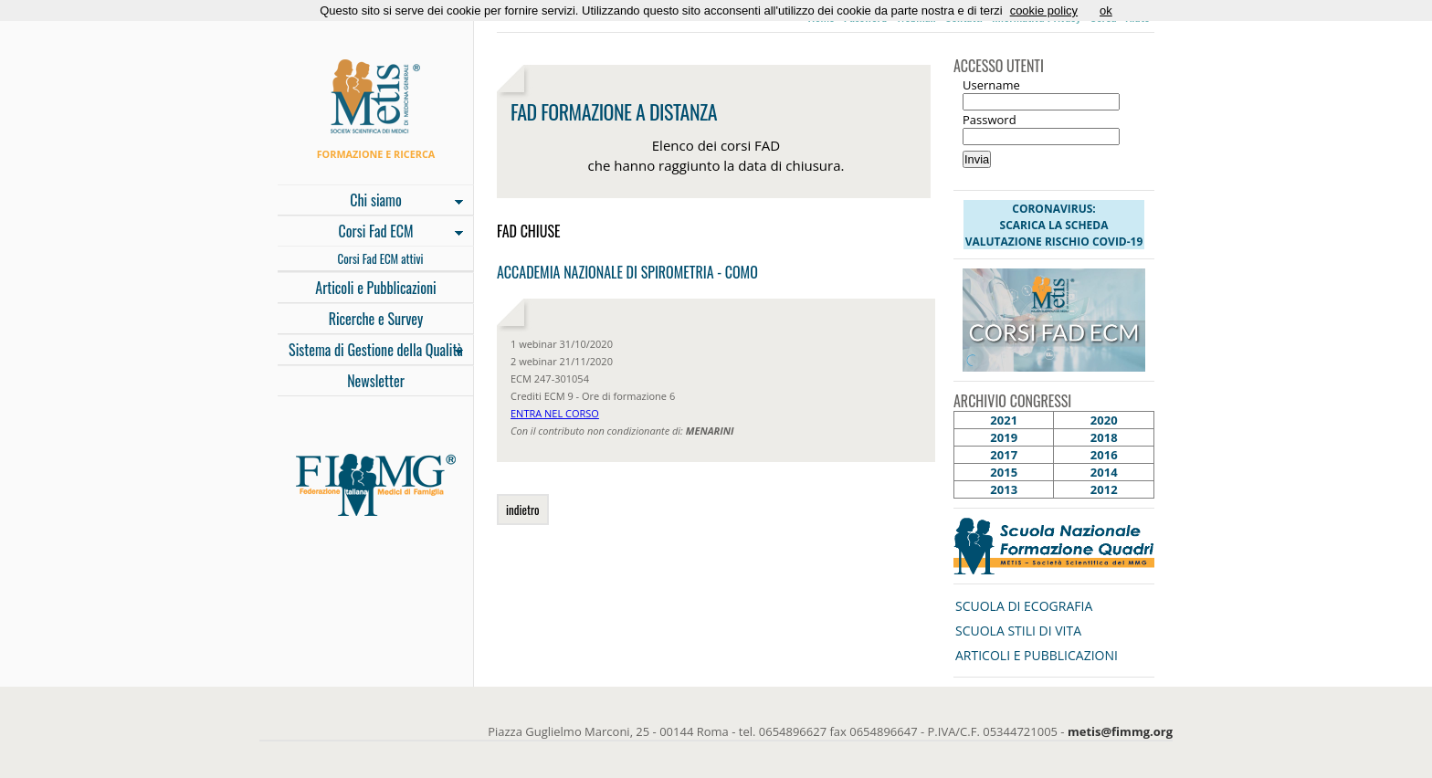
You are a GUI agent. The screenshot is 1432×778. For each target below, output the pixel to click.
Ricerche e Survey (376, 319)
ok (1106, 10)
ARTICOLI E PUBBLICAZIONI (1036, 655)
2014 (1104, 472)
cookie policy (1044, 10)
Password (989, 119)
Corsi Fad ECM (370, 233)
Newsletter (376, 381)
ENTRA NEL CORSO (555, 413)
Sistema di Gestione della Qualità (370, 351)
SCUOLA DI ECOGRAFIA (1023, 606)
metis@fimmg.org (1120, 731)
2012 (1104, 489)
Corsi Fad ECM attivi (381, 258)
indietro (523, 509)
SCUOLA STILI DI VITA (1018, 630)
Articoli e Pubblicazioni (375, 288)
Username (991, 85)
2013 (1003, 489)
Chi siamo (370, 202)
